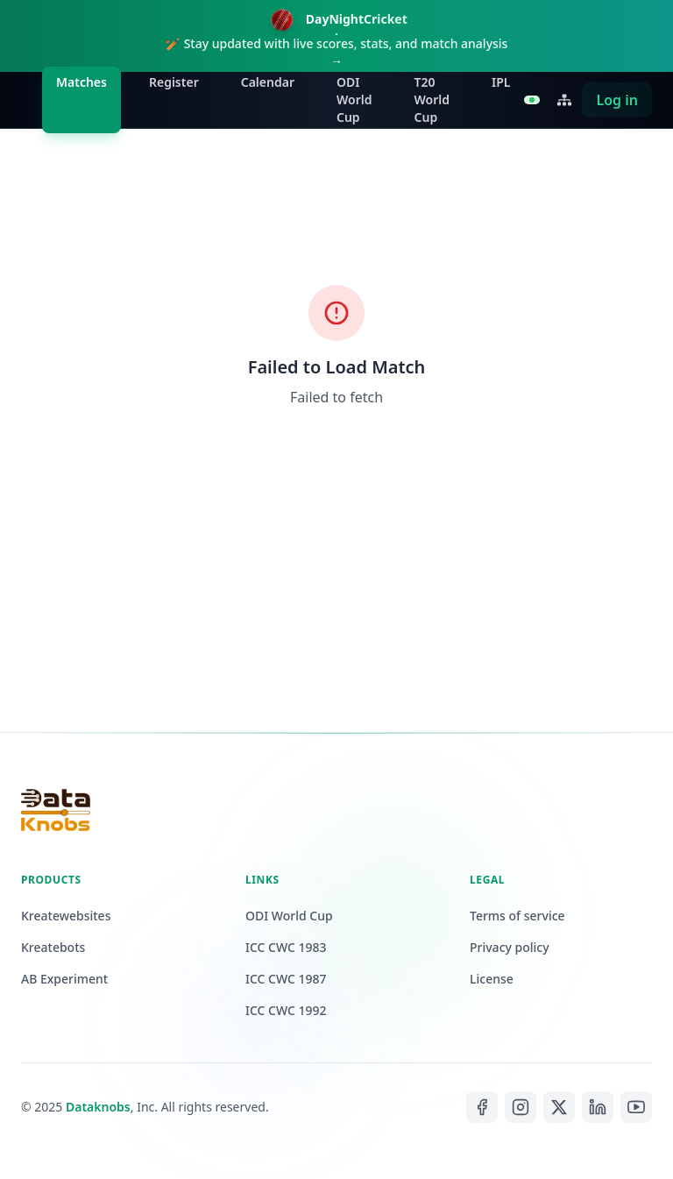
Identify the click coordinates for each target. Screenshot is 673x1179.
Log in (617, 100)
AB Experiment (64, 978)
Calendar (267, 82)
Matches (81, 82)
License (492, 978)
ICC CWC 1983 (286, 947)
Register (174, 82)
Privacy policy (509, 947)
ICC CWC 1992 (286, 1010)
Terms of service (517, 915)
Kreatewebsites (65, 915)
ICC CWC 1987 (286, 978)
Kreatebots (53, 947)
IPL (501, 82)
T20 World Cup (432, 99)
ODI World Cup (354, 99)
